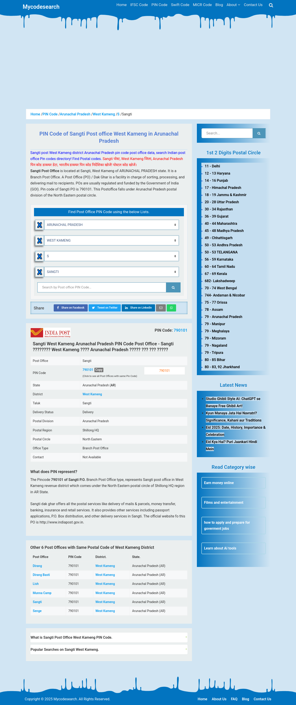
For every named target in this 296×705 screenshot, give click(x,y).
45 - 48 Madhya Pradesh (224, 231)
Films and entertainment (223, 502)
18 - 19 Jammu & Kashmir (226, 195)
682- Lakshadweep (220, 281)
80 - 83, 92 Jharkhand (222, 367)
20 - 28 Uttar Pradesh (222, 202)
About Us (219, 699)
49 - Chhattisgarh (219, 238)
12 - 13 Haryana (217, 173)
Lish (36, 584)
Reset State (39, 224)
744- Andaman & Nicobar (225, 295)
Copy (98, 370)
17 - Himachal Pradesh (223, 188)
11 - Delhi (212, 166)
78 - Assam (214, 309)
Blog (245, 699)
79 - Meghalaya (217, 331)
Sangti (37, 602)
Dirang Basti (41, 575)
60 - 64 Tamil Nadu (220, 266)
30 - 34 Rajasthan (219, 209)
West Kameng (92, 394)
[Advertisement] (148, 75)
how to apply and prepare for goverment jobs (227, 525)
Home (202, 699)
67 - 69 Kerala (216, 274)
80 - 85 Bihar (215, 360)
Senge (37, 611)
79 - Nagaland (216, 345)
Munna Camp (42, 593)
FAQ (234, 699)
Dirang (37, 566)
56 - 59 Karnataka (219, 259)
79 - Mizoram (215, 338)
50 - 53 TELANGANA (221, 252)
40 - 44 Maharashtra (221, 223)
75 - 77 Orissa (216, 302)
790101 (180, 330)
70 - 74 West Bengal (221, 288)
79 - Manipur (215, 324)
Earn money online (219, 483)
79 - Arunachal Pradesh (223, 317)
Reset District (39, 240)
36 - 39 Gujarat (216, 216)
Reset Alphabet (39, 256)
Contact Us (262, 699)
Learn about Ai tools (220, 548)
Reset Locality (39, 271)
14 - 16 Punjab (216, 180)
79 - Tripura (214, 352)
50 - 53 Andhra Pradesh (224, 245)
